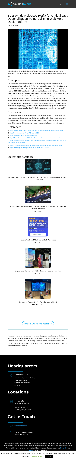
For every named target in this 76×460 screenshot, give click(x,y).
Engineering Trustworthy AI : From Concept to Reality (37, 302)
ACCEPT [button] (49, 456)
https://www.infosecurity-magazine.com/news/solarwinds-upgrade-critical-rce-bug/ (36, 145)
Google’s (31, 450)
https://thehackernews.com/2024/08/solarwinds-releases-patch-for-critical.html (34, 138)
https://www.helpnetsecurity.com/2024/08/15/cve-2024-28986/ (29, 147)
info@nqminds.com (20, 426)
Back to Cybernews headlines (38, 324)
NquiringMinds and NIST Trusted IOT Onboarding (38, 240)
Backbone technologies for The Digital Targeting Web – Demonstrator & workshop (38, 177)
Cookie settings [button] (37, 456)
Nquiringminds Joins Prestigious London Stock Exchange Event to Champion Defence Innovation (38, 207)
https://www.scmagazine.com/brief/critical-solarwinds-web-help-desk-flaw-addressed (36, 130)
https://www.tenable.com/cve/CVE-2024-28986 (25, 133)
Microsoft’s (63, 448)
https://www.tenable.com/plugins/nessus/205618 (25, 135)
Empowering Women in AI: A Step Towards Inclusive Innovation (38, 271)
